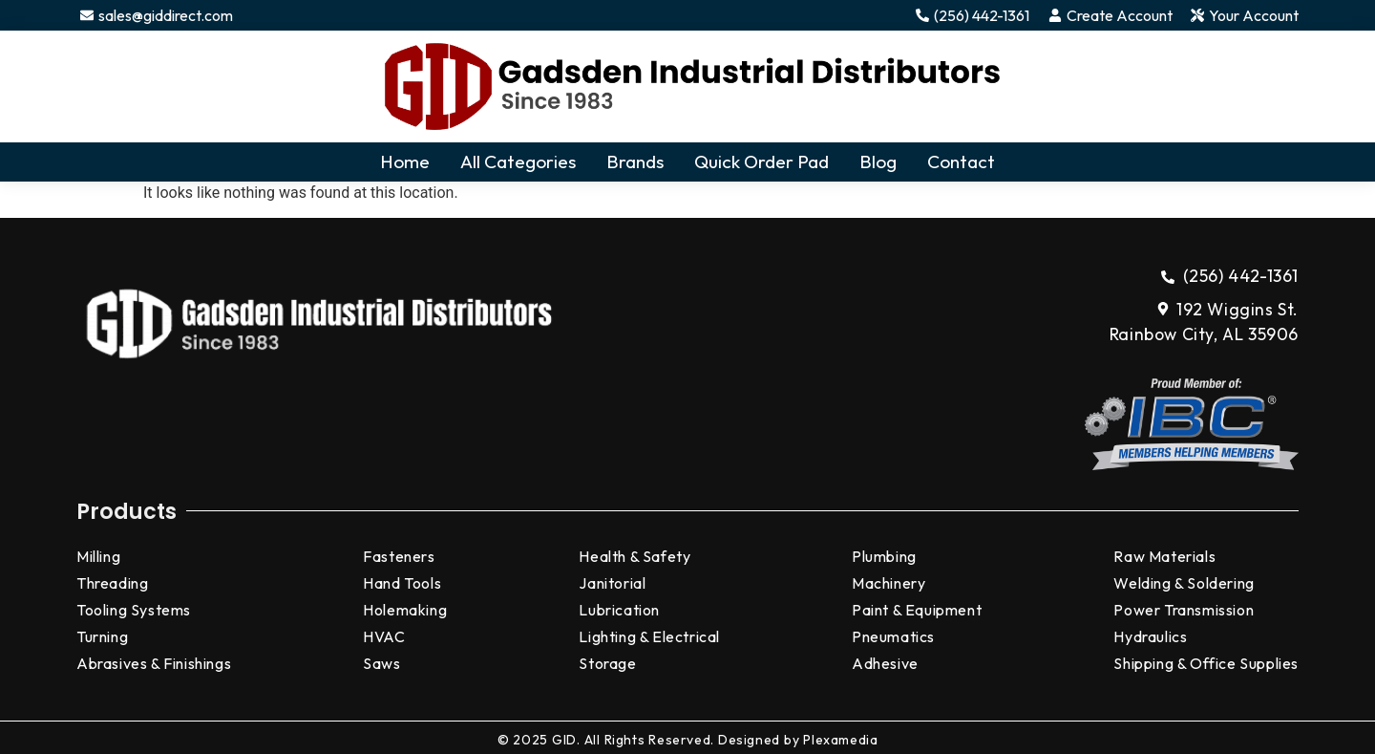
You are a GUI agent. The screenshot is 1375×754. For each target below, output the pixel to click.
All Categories (518, 161)
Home (405, 161)
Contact (961, 161)
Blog (878, 161)
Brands (635, 161)
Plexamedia (840, 739)
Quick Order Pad (761, 161)
